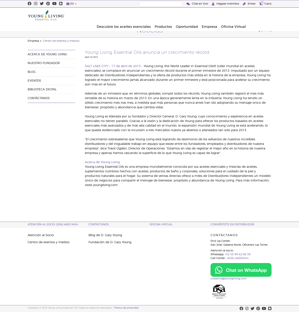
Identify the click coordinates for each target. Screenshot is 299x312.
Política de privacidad (126, 308)
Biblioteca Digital (42, 89)
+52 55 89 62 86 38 (238, 254)
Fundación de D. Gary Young (109, 242)
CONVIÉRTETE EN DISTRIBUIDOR (232, 224)
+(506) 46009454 (237, 258)
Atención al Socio (41, 235)
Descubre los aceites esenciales (146, 15)
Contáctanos (39, 98)
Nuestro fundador (44, 63)
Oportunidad (210, 15)
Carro (265, 3)
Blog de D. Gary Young (105, 235)
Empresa (232, 15)
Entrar (249, 3)
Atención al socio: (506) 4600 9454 (53, 224)
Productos (186, 15)
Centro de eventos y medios (61, 41)
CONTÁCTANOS (98, 224)
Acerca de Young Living (47, 54)
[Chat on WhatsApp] (241, 270)
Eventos (34, 80)
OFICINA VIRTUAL (161, 224)
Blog (32, 72)
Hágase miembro (226, 3)
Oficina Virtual (257, 15)
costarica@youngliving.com (229, 278)
